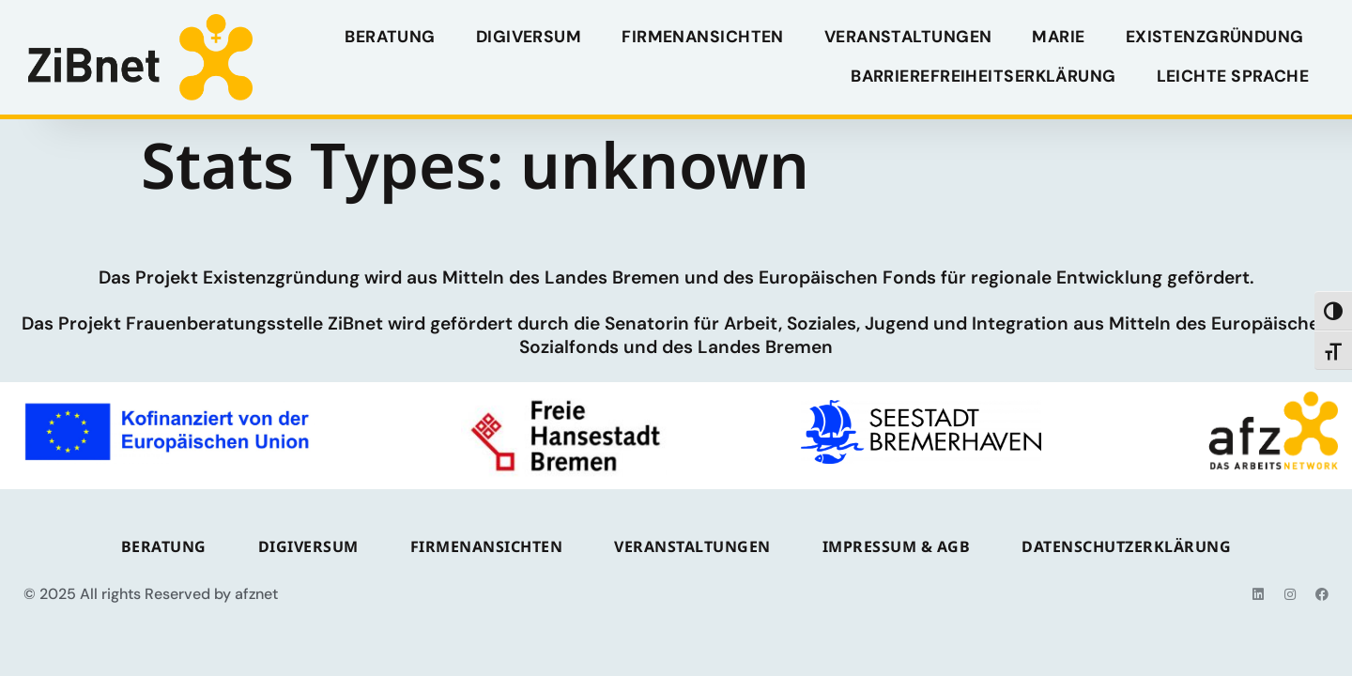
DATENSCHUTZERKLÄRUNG (1126, 546)
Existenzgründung (1214, 36)
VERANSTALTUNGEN (908, 36)
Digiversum (528, 36)
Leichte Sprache (1232, 76)
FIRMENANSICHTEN (703, 36)
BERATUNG (390, 36)
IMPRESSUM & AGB (896, 546)
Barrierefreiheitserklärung (983, 76)
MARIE (1058, 36)
